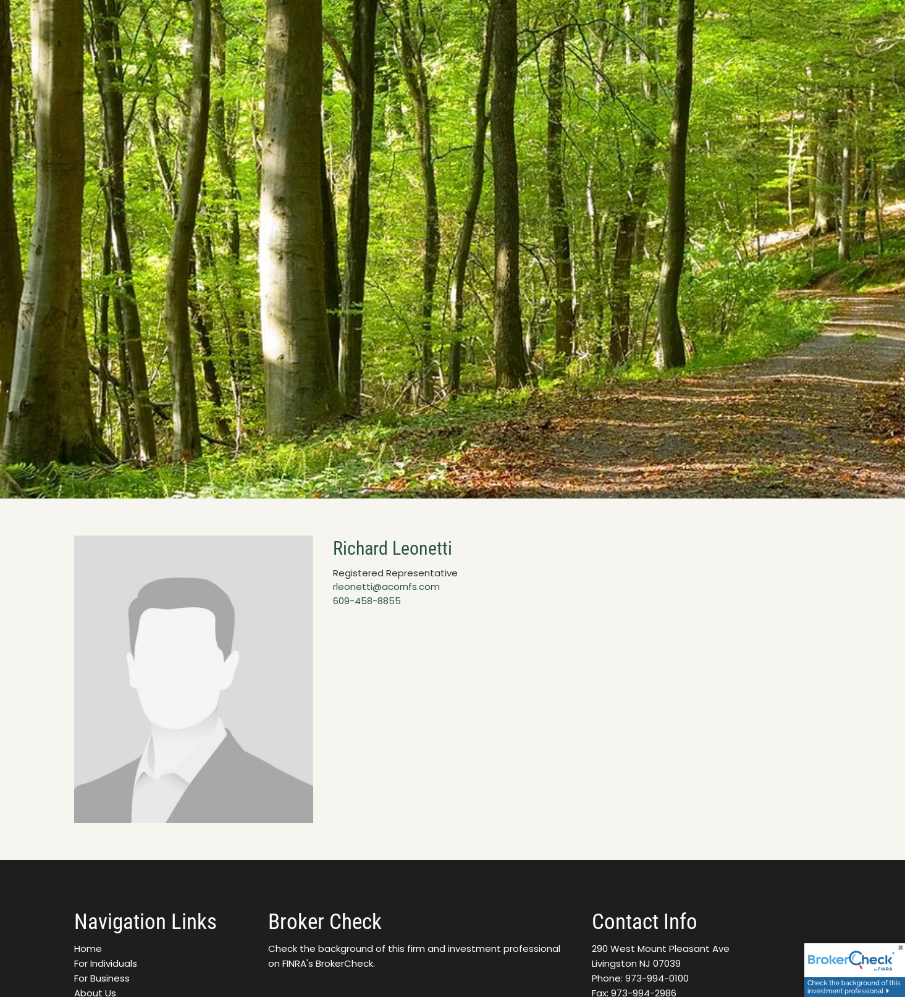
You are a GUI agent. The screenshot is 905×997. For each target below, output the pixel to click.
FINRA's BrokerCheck (327, 963)
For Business (102, 978)
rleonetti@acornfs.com (386, 586)
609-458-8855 (367, 600)
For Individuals (105, 963)
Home (88, 948)
